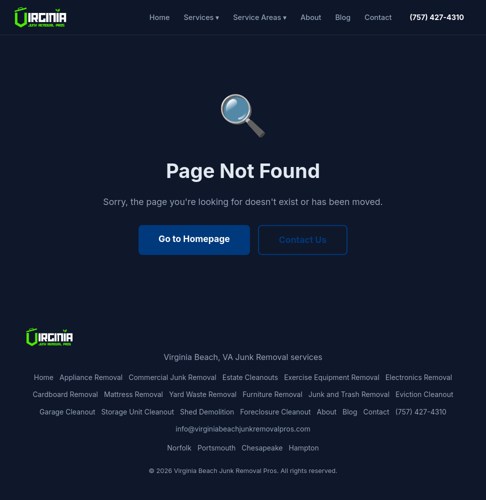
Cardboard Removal (65, 394)
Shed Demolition (207, 412)
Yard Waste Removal (202, 394)
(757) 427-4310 (437, 17)
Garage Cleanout (67, 412)
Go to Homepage (194, 239)
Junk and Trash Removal (349, 394)
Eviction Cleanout (425, 394)
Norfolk (179, 448)
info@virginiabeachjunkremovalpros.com (243, 428)
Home (160, 17)
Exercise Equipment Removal (332, 377)
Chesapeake (262, 448)
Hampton (304, 448)
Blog (342, 17)
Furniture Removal (272, 394)
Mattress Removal (133, 394)
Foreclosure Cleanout (275, 412)
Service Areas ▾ (259, 17)
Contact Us (302, 239)
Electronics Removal (419, 377)
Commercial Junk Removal (172, 377)
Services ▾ (201, 17)
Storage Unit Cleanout (138, 412)
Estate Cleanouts (250, 377)
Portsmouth (217, 448)
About (310, 17)
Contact (378, 17)
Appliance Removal (91, 377)
